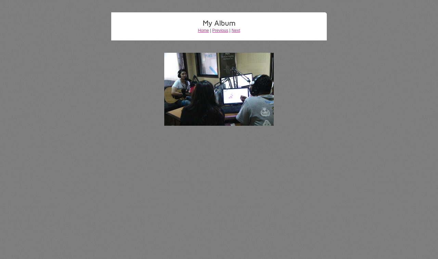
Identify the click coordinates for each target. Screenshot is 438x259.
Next (236, 30)
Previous (220, 30)
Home (203, 30)
